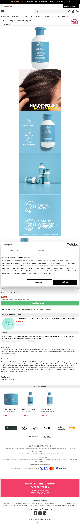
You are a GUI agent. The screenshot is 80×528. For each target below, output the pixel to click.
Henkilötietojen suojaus (48, 505)
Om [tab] (66, 250)
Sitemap (48, 520)
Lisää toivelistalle (9, 309)
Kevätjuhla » (20, 321)
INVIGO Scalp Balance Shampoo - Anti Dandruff (55, 16)
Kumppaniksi (62, 505)
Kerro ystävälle (44, 309)
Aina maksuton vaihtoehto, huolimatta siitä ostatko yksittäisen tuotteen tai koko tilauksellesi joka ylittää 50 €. (40, 447)
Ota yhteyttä (60, 503)
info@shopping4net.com (40, 494)
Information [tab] (40, 250)
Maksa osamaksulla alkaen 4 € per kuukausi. (15, 299)
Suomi (40, 523)
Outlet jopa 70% (16, 2)
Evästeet (34, 505)
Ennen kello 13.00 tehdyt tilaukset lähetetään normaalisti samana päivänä (40, 453)
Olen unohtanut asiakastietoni (43, 503)
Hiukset (31, 16)
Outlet (4, 333)
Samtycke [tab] (14, 250)
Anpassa (39, 282)
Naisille (25, 16)
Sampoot (37, 16)
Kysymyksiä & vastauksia (21, 503)
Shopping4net (5, 16)
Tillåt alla (65, 282)
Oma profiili (7, 503)
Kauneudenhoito (16, 16)
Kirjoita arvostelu (27, 309)
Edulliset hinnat (72, 503)
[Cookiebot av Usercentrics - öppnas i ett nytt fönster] (68, 244)
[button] (77, 11)
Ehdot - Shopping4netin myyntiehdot (16, 505)
